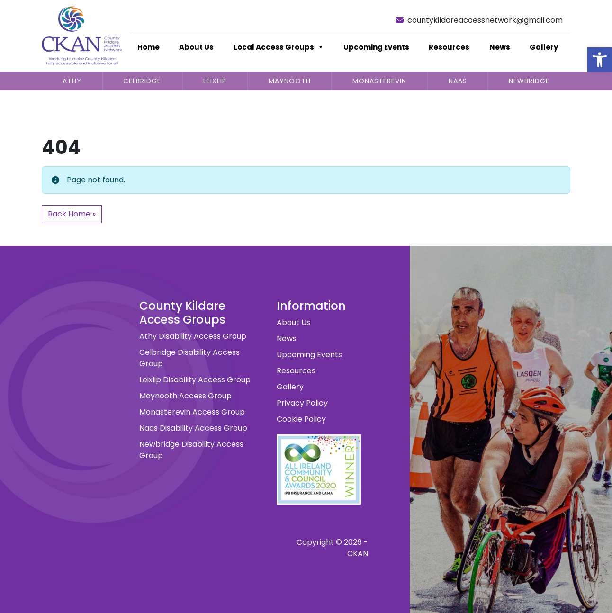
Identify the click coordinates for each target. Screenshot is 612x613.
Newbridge (529, 81)
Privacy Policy (302, 402)
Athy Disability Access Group (192, 336)
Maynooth (290, 81)
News (499, 47)
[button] (599, 59)
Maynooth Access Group (185, 395)
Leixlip (214, 81)
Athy (72, 81)
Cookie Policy (301, 419)
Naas (458, 81)
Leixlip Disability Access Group (195, 379)
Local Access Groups (279, 47)
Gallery (544, 47)
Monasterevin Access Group (192, 411)
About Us (196, 47)
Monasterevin (379, 81)
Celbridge (142, 81)
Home (148, 47)
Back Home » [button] (72, 213)
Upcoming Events (376, 47)
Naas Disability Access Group (193, 428)
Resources (449, 47)
